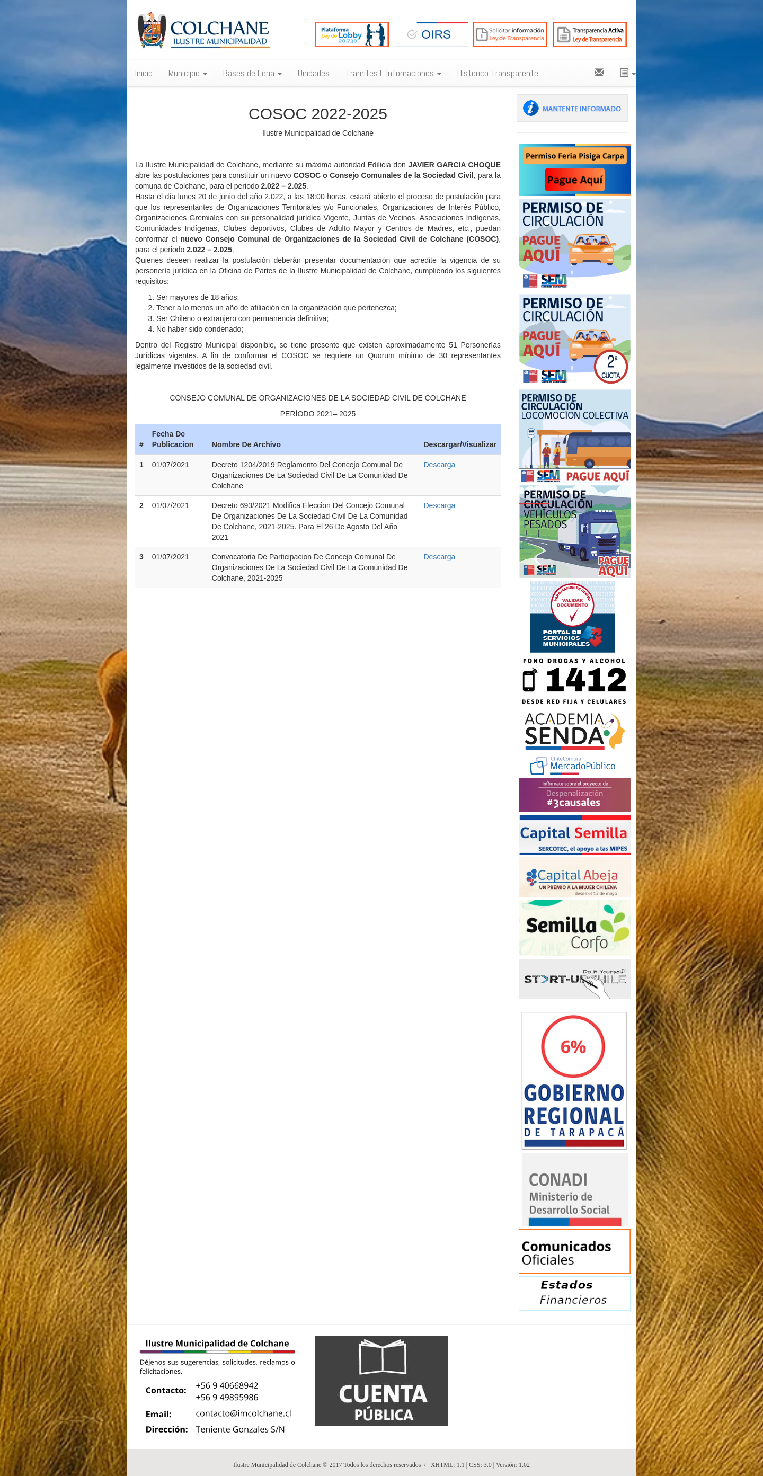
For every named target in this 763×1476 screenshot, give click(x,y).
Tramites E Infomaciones (393, 73)
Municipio (187, 73)
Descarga (439, 464)
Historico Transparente (497, 73)
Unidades (314, 73)
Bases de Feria (252, 73)
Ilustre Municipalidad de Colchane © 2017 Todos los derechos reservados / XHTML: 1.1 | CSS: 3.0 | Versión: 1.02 (381, 1465)
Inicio (144, 73)
